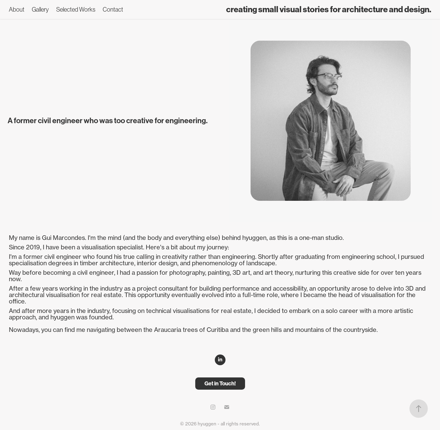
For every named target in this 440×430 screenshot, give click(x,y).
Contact (113, 9)
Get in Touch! (220, 383)
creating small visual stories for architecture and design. (328, 9)
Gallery (40, 9)
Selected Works (75, 9)
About (16, 9)
